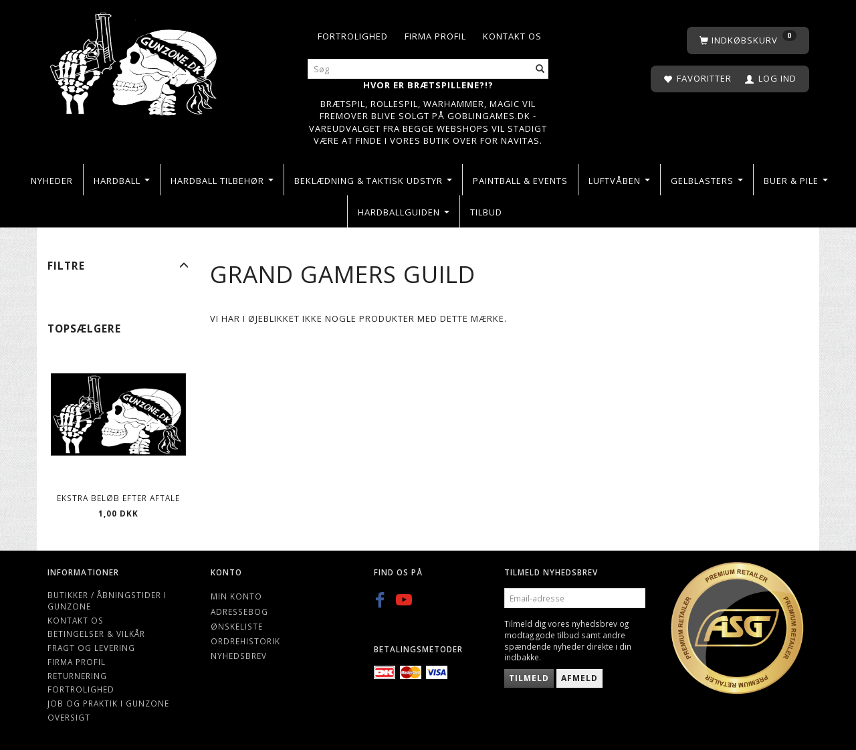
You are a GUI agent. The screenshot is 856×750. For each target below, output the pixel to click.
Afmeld (579, 678)
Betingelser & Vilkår (96, 633)
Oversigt (68, 717)
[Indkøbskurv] (748, 40)
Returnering (77, 675)
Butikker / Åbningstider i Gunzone (107, 600)
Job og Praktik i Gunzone (108, 703)
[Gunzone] (135, 60)
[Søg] (540, 69)
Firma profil (435, 36)
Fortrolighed (353, 36)
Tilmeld (529, 678)
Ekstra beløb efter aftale (118, 497)
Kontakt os (512, 36)
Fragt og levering (91, 647)
